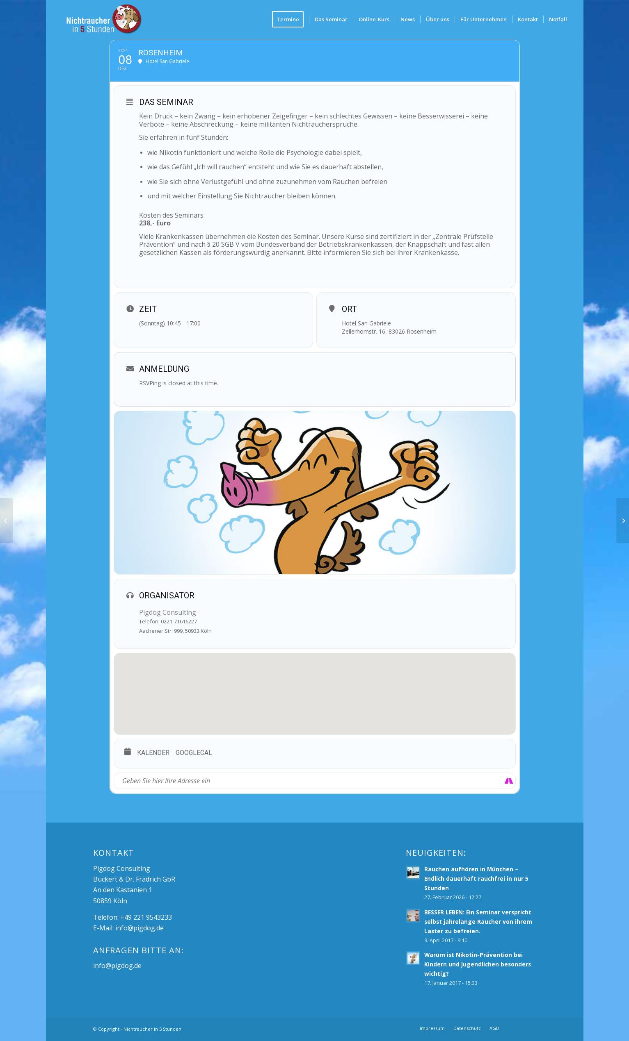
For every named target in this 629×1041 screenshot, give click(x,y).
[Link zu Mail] (530, 1028)
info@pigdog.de (139, 927)
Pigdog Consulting (167, 612)
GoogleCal (194, 753)
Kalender (153, 753)
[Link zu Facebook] (517, 1028)
